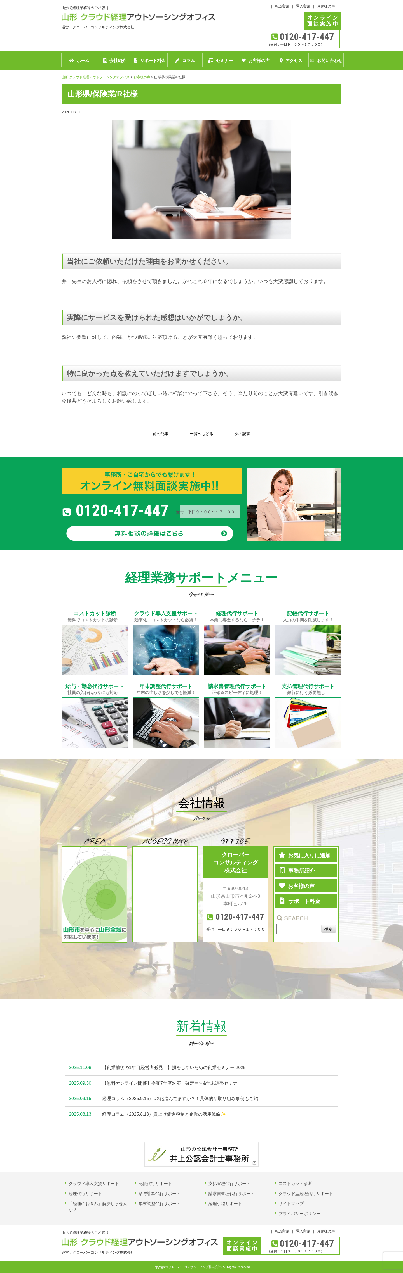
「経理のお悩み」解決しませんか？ (98, 1206)
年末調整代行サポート (160, 1203)
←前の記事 (158, 433)
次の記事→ (244, 433)
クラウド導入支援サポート (94, 1183)
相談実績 (282, 6)
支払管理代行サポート (229, 1183)
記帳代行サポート (155, 1183)
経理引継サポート (225, 1203)
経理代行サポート (85, 1193)
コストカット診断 (295, 1183)
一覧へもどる (201, 433)
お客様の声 (326, 6)
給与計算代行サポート (160, 1193)
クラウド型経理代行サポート (305, 1193)
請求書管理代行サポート (231, 1193)
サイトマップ (291, 1203)
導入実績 (303, 6)
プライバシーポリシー (299, 1213)
